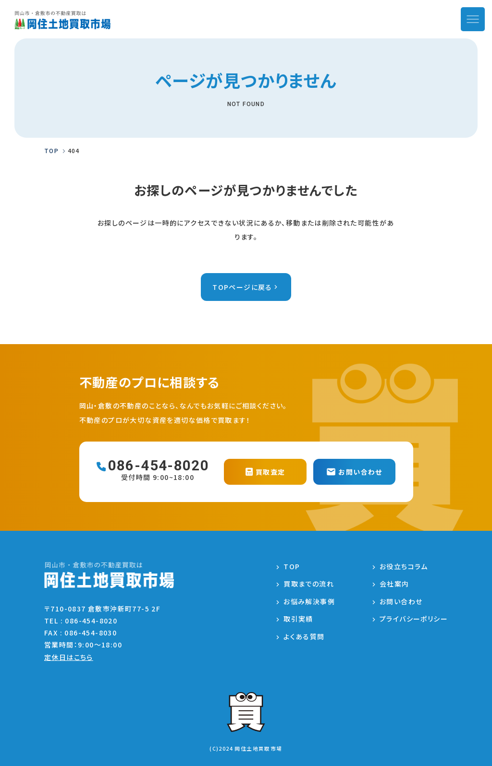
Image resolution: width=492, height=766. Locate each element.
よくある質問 (303, 636)
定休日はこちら (68, 657)
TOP (291, 566)
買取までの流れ (308, 583)
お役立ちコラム (404, 566)
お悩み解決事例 (309, 601)
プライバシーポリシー (414, 618)
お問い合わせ (401, 601)
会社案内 (394, 583)
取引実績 (298, 618)
